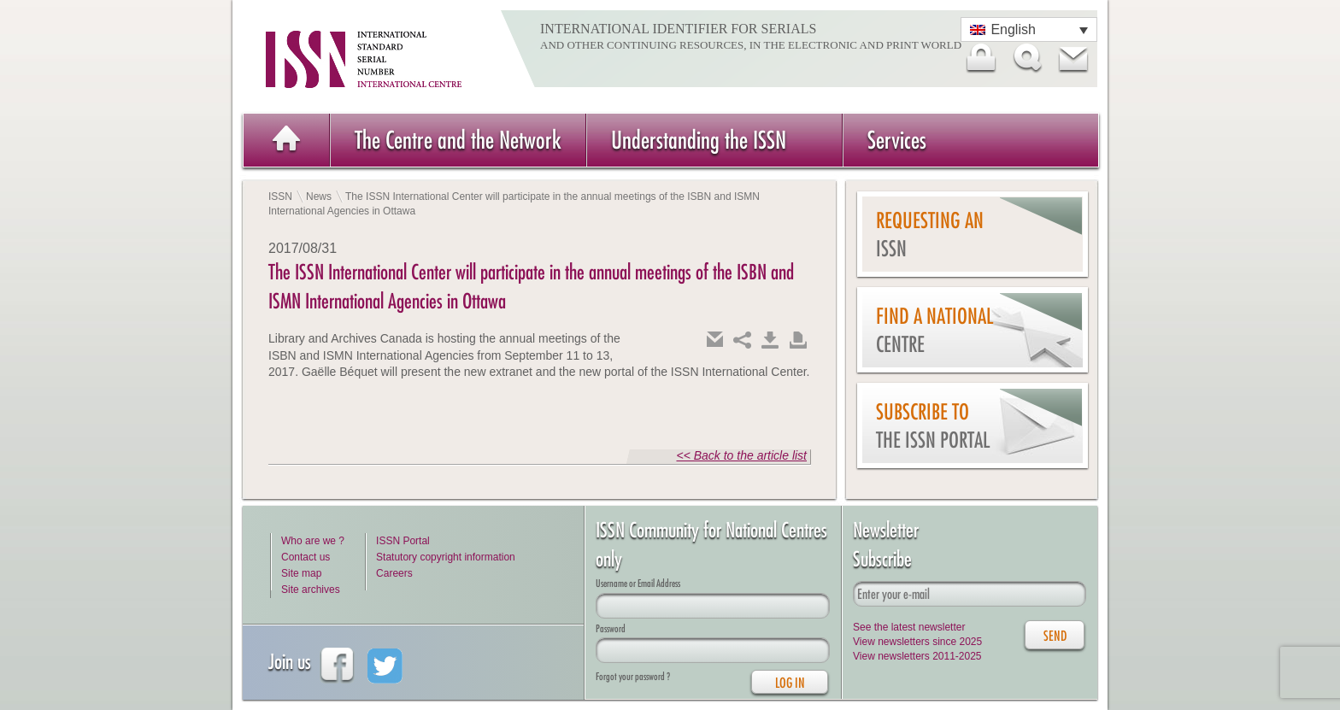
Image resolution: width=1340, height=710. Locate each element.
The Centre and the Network (458, 140)
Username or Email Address (638, 583)
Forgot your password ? (633, 676)
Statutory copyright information (445, 557)
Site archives (310, 590)
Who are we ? (312, 541)
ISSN (280, 196)
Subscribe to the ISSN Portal (933, 426)
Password (611, 628)
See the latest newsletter (909, 627)
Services (896, 140)
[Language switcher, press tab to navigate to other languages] (1029, 29)
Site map (301, 573)
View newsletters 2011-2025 (917, 656)
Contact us (305, 557)
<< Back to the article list (741, 455)
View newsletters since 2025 (917, 642)
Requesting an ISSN (930, 234)
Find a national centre (934, 330)
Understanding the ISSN (698, 140)
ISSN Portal (403, 541)
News (319, 196)
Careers (394, 573)
